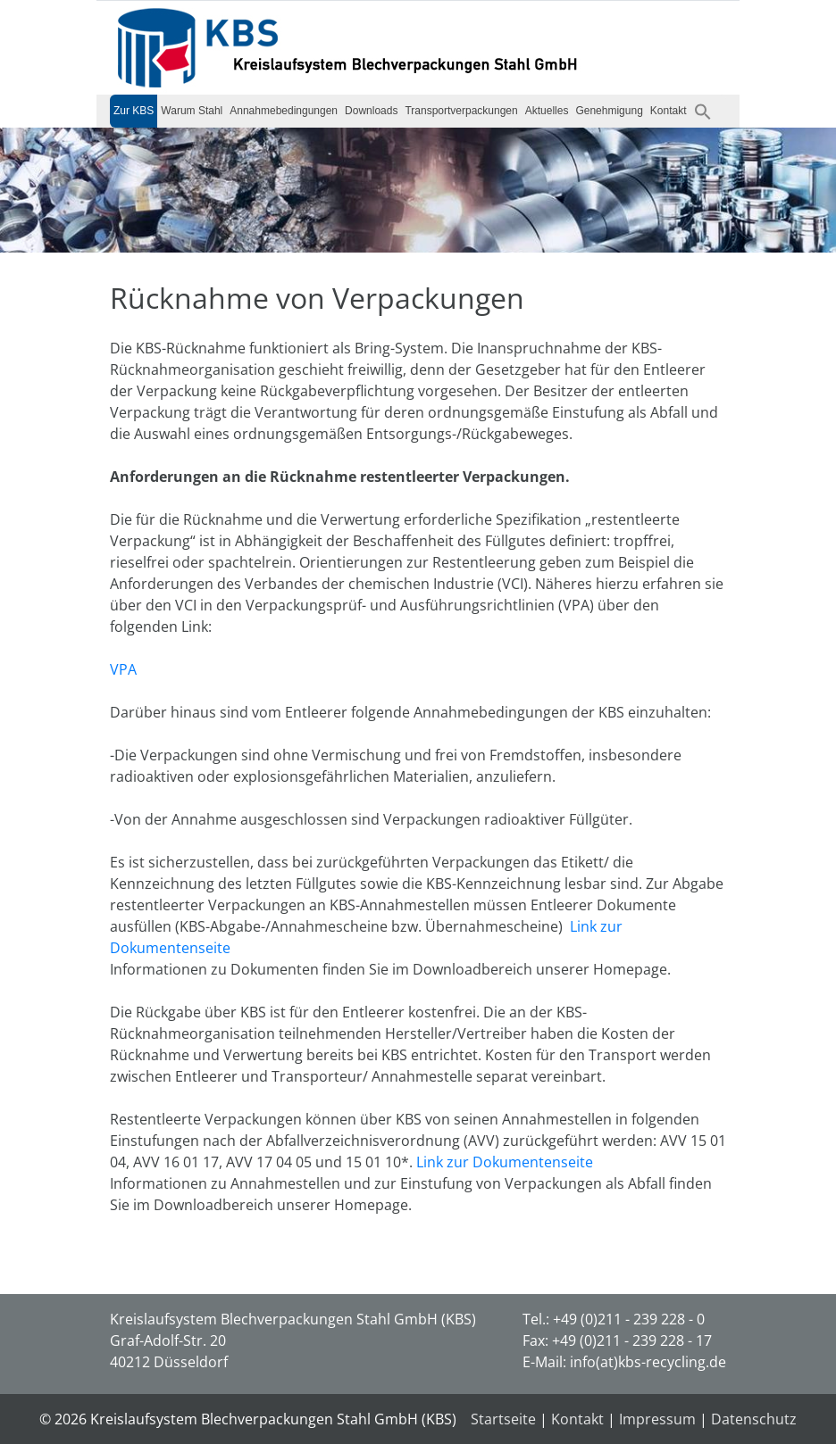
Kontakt (668, 110)
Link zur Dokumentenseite (504, 1162)
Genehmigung (608, 110)
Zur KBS (133, 110)
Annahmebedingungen (284, 110)
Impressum (657, 1419)
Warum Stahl (191, 110)
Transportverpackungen (461, 110)
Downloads (371, 110)
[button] (702, 111)
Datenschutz (754, 1419)
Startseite (503, 1419)
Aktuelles (547, 110)
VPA (123, 669)
